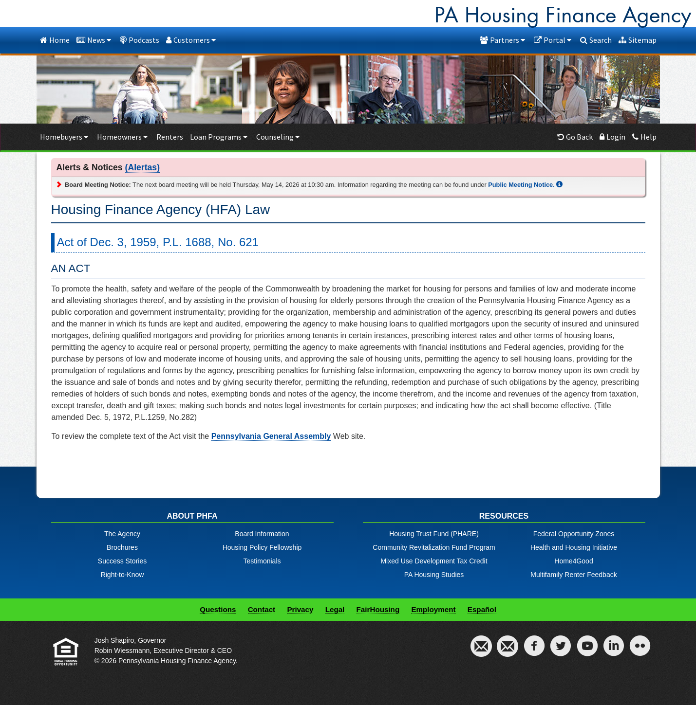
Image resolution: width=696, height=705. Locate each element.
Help (644, 137)
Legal (335, 609)
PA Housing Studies (434, 574)
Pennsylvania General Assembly (271, 436)
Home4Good (573, 561)
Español (482, 609)
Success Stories (122, 561)
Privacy (300, 609)
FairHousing (378, 609)
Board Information (262, 534)
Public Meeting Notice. (525, 184)
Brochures (122, 547)
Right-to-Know (122, 574)
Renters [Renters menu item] (169, 137)
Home (55, 40)
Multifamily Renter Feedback (573, 574)
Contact (262, 609)
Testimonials (262, 561)
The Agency (122, 534)
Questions (218, 609)
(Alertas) (142, 167)
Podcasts (139, 40)
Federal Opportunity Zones (574, 534)
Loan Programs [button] (219, 137)
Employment (433, 609)
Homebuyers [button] (65, 137)
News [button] (94, 40)
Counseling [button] (278, 137)
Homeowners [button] (123, 137)
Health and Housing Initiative (573, 547)
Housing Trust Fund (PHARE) (434, 534)
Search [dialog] (596, 40)
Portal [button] (553, 40)
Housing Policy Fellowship (262, 547)
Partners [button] (503, 40)
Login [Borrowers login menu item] (612, 137)
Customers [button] (192, 40)
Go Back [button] (575, 137)
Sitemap (638, 40)
